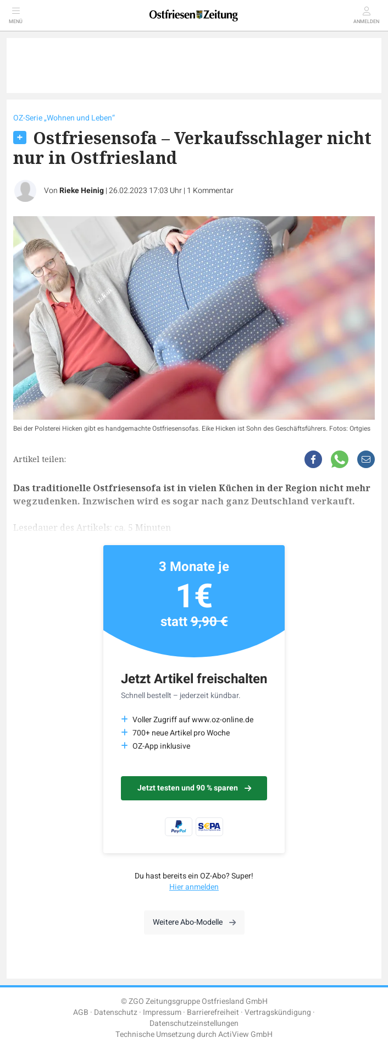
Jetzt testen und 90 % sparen (194, 788)
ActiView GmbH (245, 1034)
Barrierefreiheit (213, 1012)
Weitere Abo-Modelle (194, 922)
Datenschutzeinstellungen (194, 1023)
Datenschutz (115, 1012)
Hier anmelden (194, 887)
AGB (80, 1012)
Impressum (162, 1012)
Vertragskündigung (278, 1012)
